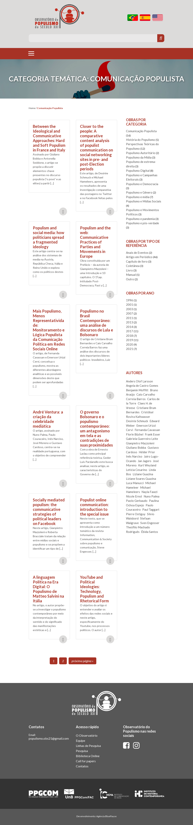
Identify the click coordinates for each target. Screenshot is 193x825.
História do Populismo (140, 139)
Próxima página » (82, 661)
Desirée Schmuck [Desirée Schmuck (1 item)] (137, 421)
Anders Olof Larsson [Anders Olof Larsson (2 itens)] (139, 381)
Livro (129, 270)
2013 (129, 322)
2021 (129, 349)
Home (32, 108)
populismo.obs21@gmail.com (49, 738)
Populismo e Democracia (142, 184)
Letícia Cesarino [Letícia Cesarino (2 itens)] (136, 470)
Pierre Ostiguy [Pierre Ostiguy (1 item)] (135, 514)
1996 (129, 300)
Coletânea (133, 266)
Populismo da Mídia (139, 157)
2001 (129, 304)
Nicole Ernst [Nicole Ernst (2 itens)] (134, 496)
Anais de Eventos (137, 252)
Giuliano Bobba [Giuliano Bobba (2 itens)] (136, 447)
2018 (129, 335)
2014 (129, 327)
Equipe (80, 740)
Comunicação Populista (141, 131)
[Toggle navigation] (31, 53)
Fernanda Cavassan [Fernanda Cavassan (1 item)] (147, 430)
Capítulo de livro (137, 261)
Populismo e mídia (137, 197)
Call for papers (86, 761)
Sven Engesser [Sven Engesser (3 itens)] (149, 523)
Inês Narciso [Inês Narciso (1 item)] (134, 456)
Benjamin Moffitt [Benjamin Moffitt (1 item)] (137, 390)
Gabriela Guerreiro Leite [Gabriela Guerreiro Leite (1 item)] (142, 438)
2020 (129, 344)
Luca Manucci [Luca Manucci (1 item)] (135, 483)
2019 (129, 340)
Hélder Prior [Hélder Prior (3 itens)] (147, 452)
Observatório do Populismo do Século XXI (59, 16)
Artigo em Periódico (139, 257)
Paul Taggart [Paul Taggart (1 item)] (150, 509)
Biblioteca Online (87, 756)
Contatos (82, 766)
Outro (130, 279)
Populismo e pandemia (140, 219)
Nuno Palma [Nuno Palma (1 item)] (151, 496)
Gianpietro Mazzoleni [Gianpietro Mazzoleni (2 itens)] (140, 443)
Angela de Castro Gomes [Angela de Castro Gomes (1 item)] (142, 385)
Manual (131, 274)
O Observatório (86, 735)
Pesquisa (82, 751)
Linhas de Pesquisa (88, 745)
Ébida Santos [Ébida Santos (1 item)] (149, 531)
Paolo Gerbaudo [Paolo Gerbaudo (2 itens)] (136, 500)
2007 (129, 313)
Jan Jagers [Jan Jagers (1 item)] (144, 461)
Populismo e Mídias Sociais (143, 201)
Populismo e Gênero (139, 192)
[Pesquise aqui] (93, 38)
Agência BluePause (106, 816)
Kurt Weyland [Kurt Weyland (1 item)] (147, 465)
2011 (129, 318)
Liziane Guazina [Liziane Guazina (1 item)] (143, 474)
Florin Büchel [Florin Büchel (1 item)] (134, 434)
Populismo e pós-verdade (142, 223)
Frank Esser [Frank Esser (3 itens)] (152, 434)
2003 (129, 309)
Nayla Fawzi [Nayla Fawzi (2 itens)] (149, 492)
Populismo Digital (138, 170)
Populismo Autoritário (140, 153)
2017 (129, 331)
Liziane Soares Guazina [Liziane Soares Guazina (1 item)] (141, 478)
